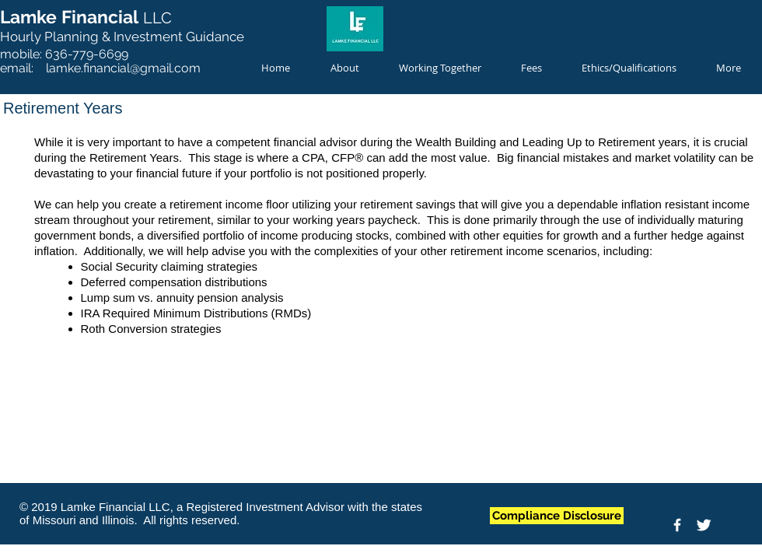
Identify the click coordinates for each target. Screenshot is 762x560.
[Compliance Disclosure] (557, 515)
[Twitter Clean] (703, 525)
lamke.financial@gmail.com (123, 68)
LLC (157, 18)
